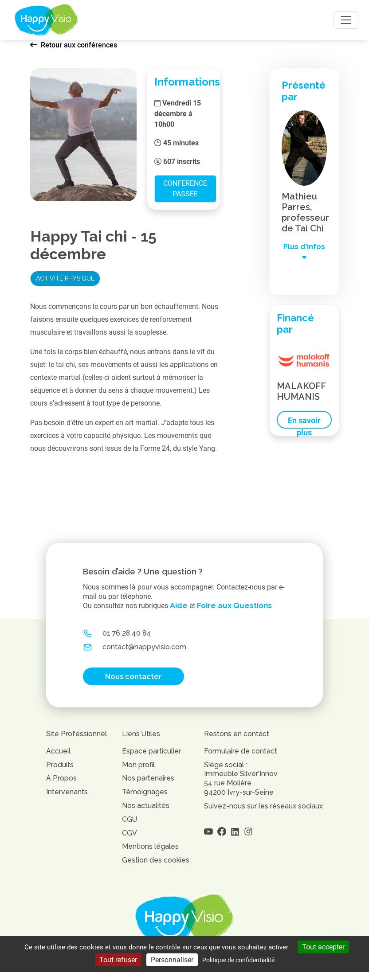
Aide (179, 605)
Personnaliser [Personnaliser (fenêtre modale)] (172, 960)
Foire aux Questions (234, 605)
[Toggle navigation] (346, 20)
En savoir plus (304, 422)
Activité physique (65, 278)
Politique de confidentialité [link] (238, 960)
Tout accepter (323, 947)
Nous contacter (133, 676)
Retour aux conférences (73, 45)
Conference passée (185, 188)
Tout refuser (118, 960)
